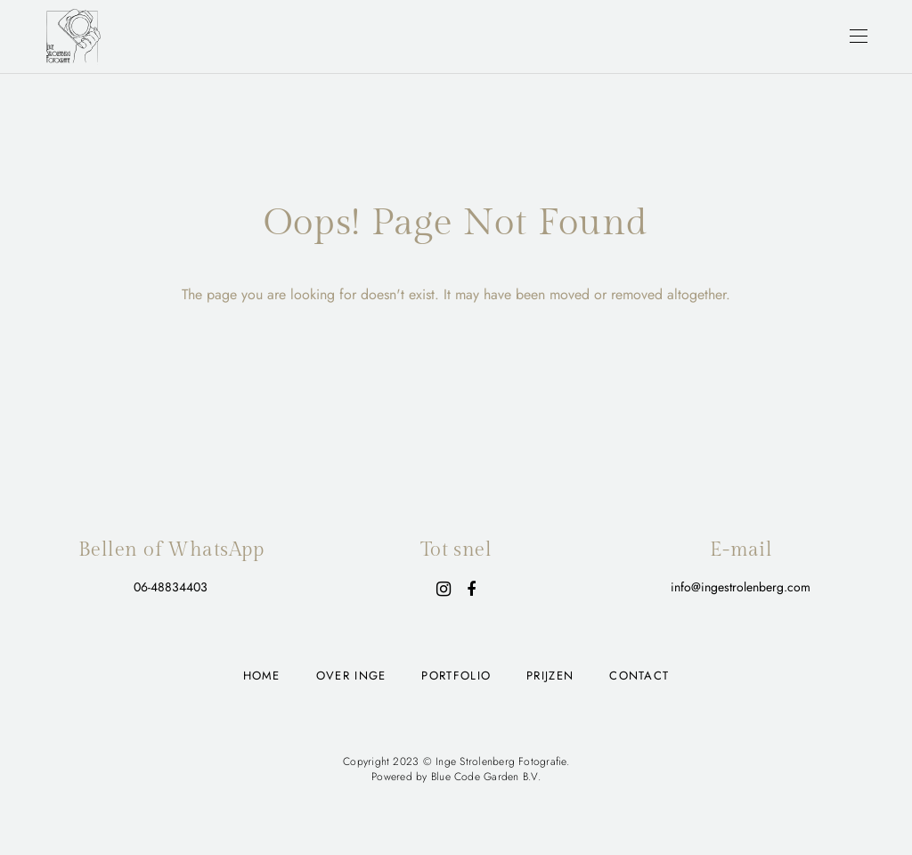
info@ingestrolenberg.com (740, 587)
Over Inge (351, 675)
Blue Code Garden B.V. (486, 777)
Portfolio (456, 675)
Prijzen (550, 675)
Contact (639, 675)
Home (262, 675)
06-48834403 (171, 587)
